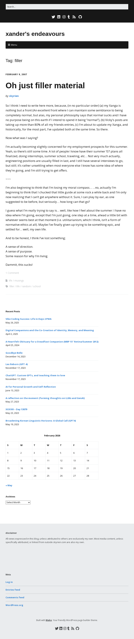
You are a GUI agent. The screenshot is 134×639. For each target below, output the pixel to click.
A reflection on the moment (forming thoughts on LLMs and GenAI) (45, 398)
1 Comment (12, 272)
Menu (14, 44)
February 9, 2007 (16, 74)
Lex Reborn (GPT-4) (17, 364)
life (10, 280)
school (37, 286)
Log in (9, 582)
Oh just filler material (45, 85)
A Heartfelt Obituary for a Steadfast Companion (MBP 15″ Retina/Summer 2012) (52, 341)
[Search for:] (67, 7)
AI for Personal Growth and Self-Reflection (31, 386)
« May (9, 485)
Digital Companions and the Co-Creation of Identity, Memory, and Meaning (50, 330)
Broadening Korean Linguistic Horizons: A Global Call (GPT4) (41, 420)
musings (19, 280)
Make (49, 620)
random (26, 286)
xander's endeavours (35, 33)
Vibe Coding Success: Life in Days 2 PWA (28, 318)
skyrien (14, 96)
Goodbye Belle (14, 352)
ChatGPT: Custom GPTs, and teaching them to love (35, 375)
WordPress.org (14, 605)
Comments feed (15, 597)
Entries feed (13, 589)
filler (11, 286)
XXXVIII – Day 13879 (16, 409)
